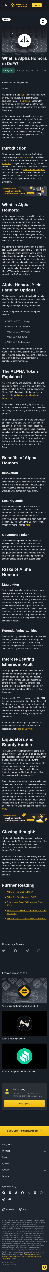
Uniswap (26, 101)
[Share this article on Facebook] (15, 950)
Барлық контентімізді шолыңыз (24, 1131)
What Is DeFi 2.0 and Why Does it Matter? (27, 919)
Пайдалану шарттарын (32, 1254)
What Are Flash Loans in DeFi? (21, 897)
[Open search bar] (29, 5)
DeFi (23, 95)
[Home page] (18, 5)
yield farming (26, 157)
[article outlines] (43, 21)
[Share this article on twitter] (3, 950)
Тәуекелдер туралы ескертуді (13, 1256)
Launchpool (7, 398)
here (28, 525)
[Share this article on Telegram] (27, 950)
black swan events (24, 729)
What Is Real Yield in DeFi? (20, 892)
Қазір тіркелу (24, 1103)
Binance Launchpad (25, 395)
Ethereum (6, 163)
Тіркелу (37, 5)
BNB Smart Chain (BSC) (34, 169)
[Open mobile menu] (45, 5)
